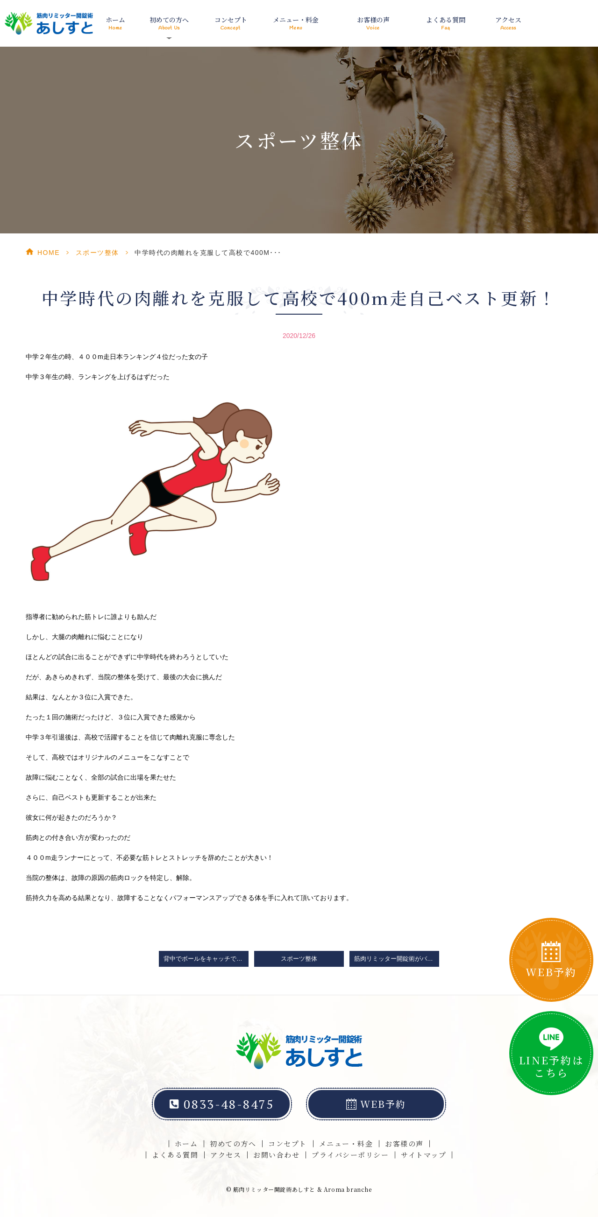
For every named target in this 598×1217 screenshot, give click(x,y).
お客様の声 (373, 23)
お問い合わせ (276, 1155)
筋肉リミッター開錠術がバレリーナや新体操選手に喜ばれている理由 (396, 959)
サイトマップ (423, 1155)
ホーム (115, 23)
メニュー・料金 (296, 23)
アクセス (508, 23)
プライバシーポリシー (350, 1155)
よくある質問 (445, 23)
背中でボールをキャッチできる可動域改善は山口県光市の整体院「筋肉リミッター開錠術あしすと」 (206, 959)
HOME (48, 252)
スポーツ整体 (97, 252)
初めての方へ (233, 1143)
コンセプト (230, 23)
